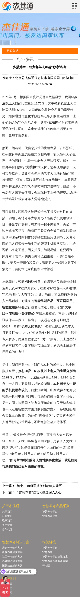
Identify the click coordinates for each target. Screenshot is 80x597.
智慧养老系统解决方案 (55, 561)
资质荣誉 (7, 525)
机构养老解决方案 (12, 552)
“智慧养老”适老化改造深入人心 (39, 492)
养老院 (46, 565)
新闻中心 (7, 516)
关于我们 (7, 511)
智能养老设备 (50, 516)
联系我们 (7, 520)
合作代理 (7, 529)
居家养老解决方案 (12, 547)
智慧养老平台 (50, 511)
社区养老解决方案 (12, 556)
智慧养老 (47, 552)
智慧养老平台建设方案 (55, 556)
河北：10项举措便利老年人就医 (39, 486)
